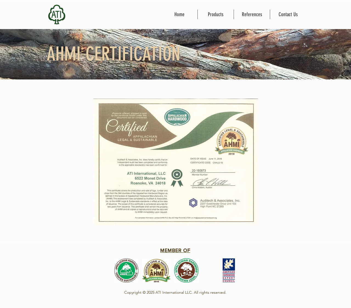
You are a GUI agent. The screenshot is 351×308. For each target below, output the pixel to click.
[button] (216, 14)
